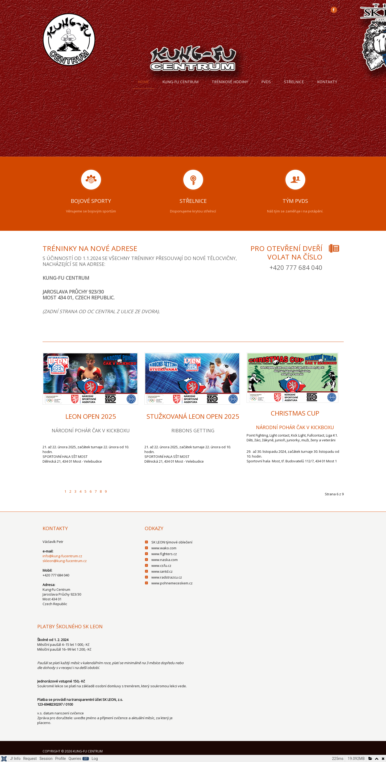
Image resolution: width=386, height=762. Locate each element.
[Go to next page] (113, 488)
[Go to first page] (48, 488)
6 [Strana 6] (91, 491)
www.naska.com (164, 559)
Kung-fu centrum (180, 81)
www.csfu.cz (161, 565)
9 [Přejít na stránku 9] (106, 491)
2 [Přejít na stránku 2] (70, 491)
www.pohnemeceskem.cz (172, 583)
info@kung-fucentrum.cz (62, 556)
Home (143, 81)
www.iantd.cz (162, 571)
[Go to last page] (123, 488)
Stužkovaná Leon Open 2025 (193, 416)
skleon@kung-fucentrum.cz (65, 560)
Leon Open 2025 (90, 416)
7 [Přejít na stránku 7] (96, 491)
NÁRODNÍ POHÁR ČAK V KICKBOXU (295, 427)
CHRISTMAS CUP (295, 413)
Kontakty (327, 81)
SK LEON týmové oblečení (171, 542)
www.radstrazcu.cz (166, 577)
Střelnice (294, 81)
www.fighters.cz (164, 553)
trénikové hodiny (230, 81)
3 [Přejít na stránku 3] (75, 491)
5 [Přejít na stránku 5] (85, 491)
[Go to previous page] (58, 488)
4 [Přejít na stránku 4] (80, 491)
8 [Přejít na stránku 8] (101, 491)
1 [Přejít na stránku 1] (65, 491)
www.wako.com (163, 548)
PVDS (266, 81)
